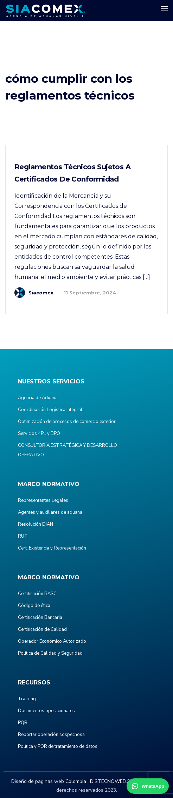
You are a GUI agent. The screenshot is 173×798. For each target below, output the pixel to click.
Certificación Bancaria (40, 617)
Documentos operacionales (46, 711)
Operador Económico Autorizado (52, 641)
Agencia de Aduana (38, 398)
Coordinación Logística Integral (50, 410)
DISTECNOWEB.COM (113, 781)
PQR (22, 722)
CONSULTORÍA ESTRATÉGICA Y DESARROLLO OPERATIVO (67, 450)
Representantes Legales (43, 500)
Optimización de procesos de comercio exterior (67, 421)
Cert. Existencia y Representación (52, 548)
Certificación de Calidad (42, 629)
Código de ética (34, 605)
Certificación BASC (37, 594)
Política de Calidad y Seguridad (50, 653)
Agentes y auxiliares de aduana (50, 512)
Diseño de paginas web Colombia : (50, 781)
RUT (23, 536)
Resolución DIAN (35, 524)
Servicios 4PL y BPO (39, 433)
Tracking (27, 699)
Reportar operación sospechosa (51, 734)
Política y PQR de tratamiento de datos (57, 746)
